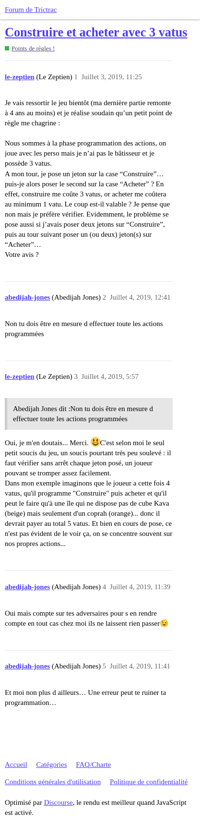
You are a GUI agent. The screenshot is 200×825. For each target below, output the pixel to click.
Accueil (16, 764)
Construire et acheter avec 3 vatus (96, 32)
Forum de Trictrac (31, 9)
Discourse (58, 802)
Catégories (51, 764)
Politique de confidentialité (149, 782)
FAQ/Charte (93, 764)
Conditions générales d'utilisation (53, 782)
